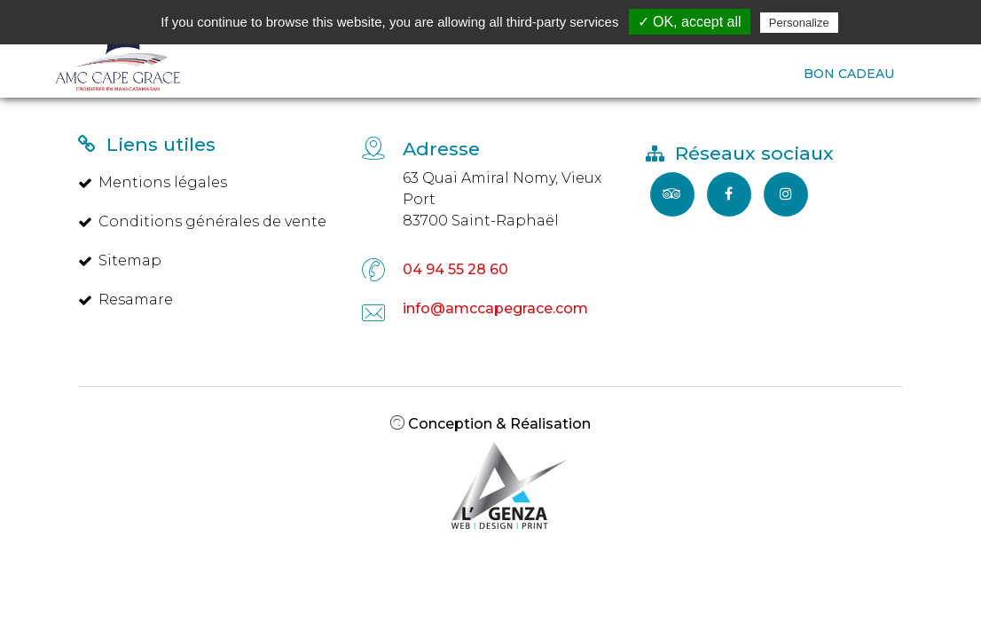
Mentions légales (152, 182)
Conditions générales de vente (202, 221)
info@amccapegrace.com (495, 308)
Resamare (125, 299)
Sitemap (119, 260)
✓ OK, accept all (690, 21)
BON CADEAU (849, 74)
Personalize (799, 22)
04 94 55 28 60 (455, 269)
